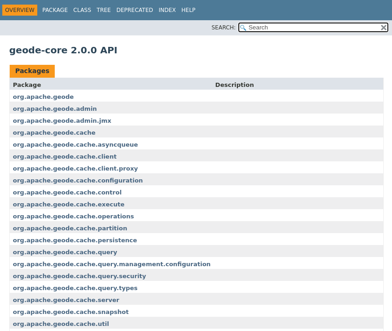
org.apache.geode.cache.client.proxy (75, 168)
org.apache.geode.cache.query (65, 252)
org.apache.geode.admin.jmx (62, 120)
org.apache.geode (43, 96)
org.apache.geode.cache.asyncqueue (75, 144)
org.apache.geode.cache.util (61, 323)
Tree (104, 10)
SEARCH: (224, 27)
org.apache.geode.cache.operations (73, 216)
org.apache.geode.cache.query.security (79, 276)
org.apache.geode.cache (54, 132)
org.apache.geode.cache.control (67, 192)
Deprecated (134, 10)
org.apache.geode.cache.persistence (75, 240)
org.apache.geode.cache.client (64, 156)
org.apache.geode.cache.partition (70, 228)
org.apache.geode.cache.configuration (78, 180)
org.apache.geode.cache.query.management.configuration (112, 264)
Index (167, 10)
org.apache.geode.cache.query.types (75, 288)
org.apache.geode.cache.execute (68, 204)
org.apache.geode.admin (55, 108)
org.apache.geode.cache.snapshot (71, 311)
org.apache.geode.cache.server (66, 300)
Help (188, 10)
